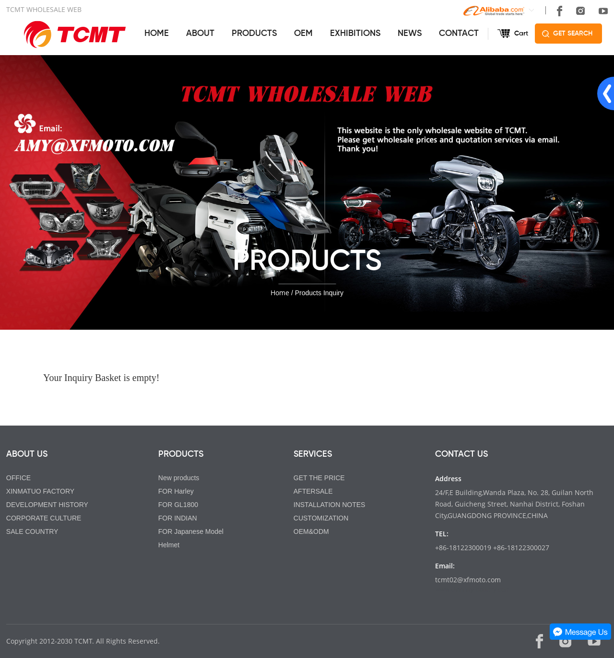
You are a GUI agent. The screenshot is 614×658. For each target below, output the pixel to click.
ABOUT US (26, 454)
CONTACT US (461, 454)
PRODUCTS (254, 33)
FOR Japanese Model (191, 531)
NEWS (410, 33)
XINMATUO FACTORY (40, 491)
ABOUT (200, 33)
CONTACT (459, 33)
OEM (303, 33)
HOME (156, 33)
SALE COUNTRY (32, 531)
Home (280, 292)
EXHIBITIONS (355, 33)
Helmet (168, 545)
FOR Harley (176, 491)
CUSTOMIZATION (321, 518)
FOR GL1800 (178, 504)
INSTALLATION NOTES (330, 504)
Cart (521, 33)
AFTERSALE (313, 491)
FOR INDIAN (177, 518)
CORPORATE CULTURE (44, 518)
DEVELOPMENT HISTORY (47, 504)
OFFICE (18, 478)
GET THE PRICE (319, 478)
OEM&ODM (311, 531)
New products (179, 478)
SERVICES (313, 454)
